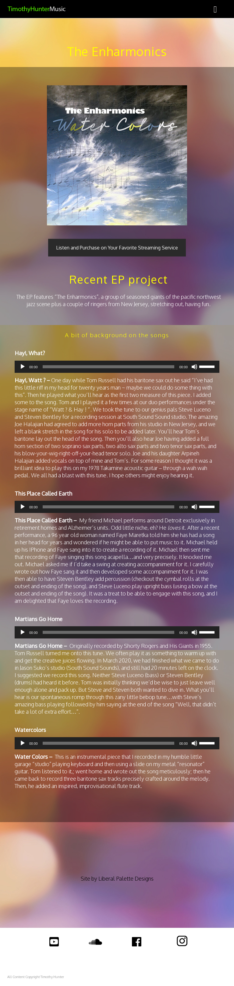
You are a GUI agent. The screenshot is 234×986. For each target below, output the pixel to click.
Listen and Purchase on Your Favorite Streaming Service (117, 248)
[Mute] (194, 367)
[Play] (23, 367)
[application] (117, 367)
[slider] (109, 366)
